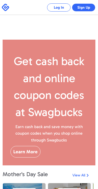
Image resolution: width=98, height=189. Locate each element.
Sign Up (82, 7)
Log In (55, 7)
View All (78, 175)
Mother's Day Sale (25, 174)
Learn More (25, 152)
